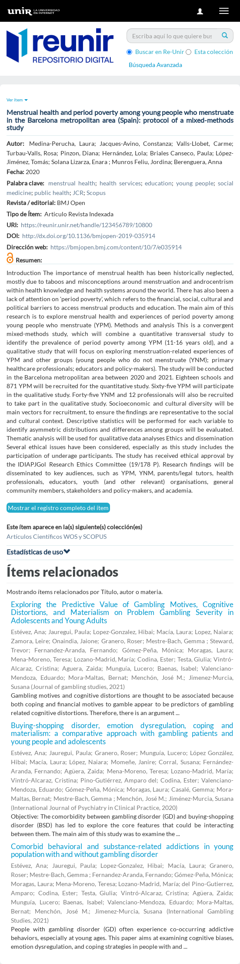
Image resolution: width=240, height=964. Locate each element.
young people (194, 183)
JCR (78, 192)
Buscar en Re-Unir (155, 51)
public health (52, 192)
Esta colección (209, 51)
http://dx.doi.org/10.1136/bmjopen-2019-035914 (88, 235)
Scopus (96, 192)
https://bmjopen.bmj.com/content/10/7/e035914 (116, 247)
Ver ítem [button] (17, 99)
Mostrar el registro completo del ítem (58, 507)
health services (120, 183)
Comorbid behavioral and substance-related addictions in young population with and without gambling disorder (122, 850)
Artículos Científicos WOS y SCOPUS (57, 536)
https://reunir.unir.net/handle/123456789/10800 (86, 224)
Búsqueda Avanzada (155, 64)
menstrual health (71, 183)
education (158, 183)
